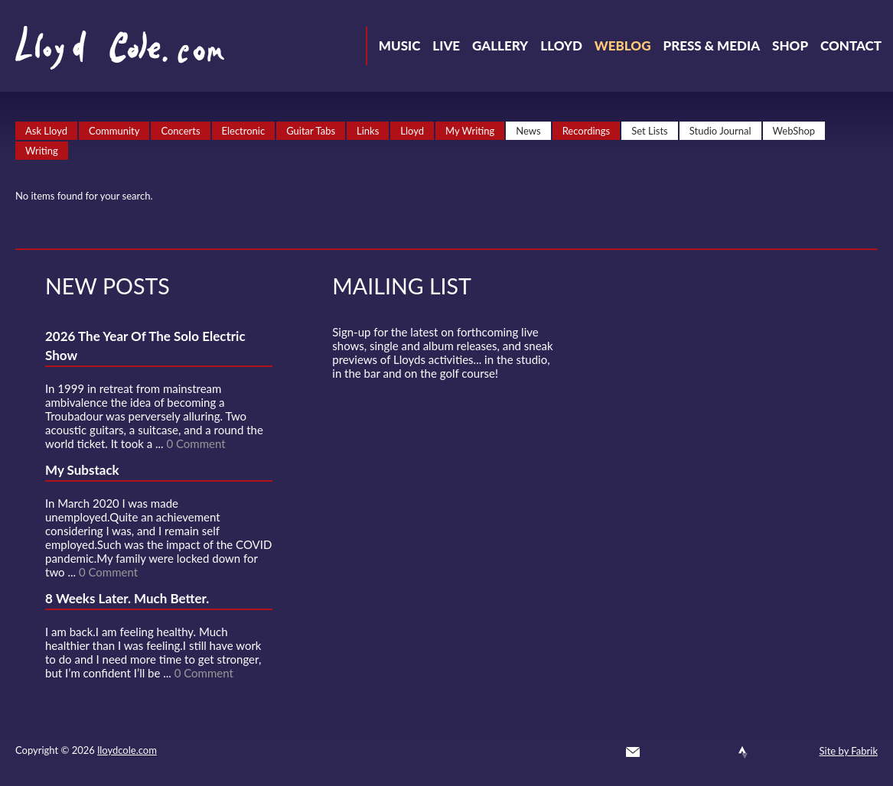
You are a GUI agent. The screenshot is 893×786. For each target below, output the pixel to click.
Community (114, 131)
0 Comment (195, 443)
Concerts (180, 131)
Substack (798, 752)
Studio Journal (720, 131)
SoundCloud (715, 752)
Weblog (623, 45)
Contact (851, 45)
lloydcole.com (127, 750)
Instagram (770, 752)
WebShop (794, 131)
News (528, 131)
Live (446, 45)
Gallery (500, 45)
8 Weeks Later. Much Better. (127, 598)
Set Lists (649, 131)
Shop (790, 45)
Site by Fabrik (849, 751)
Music (400, 45)
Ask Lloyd (46, 131)
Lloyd (561, 45)
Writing (41, 151)
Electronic (244, 131)
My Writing (469, 131)
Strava (743, 752)
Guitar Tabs (310, 131)
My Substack (82, 470)
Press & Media (711, 45)
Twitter (660, 752)
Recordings (586, 131)
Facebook (688, 752)
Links (368, 131)
